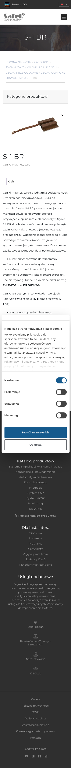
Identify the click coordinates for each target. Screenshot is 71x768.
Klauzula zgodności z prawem (35, 731)
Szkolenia (35, 533)
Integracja (35, 487)
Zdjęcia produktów (35, 554)
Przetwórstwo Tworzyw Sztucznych (35, 643)
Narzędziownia (35, 659)
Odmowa (35, 444)
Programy (35, 543)
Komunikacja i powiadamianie (35, 472)
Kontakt (35, 737)
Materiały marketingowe (35, 564)
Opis (11, 181)
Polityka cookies (35, 718)
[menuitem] (64, 4)
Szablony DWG (36, 559)
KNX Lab (35, 673)
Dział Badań (36, 626)
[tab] (11, 181)
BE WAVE (35, 508)
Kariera (35, 699)
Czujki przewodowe (22, 72)
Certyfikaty (35, 549)
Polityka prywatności (35, 705)
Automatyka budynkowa (35, 477)
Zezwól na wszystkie (35, 432)
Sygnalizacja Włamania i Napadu (31, 67)
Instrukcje (35, 538)
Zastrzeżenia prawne (35, 725)
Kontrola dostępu (35, 482)
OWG (35, 712)
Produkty (41, 62)
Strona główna (18, 62)
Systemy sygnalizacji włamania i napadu (35, 466)
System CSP (35, 493)
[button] (63, 17)
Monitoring (35, 503)
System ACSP (36, 498)
